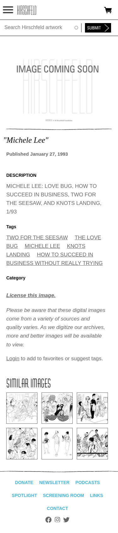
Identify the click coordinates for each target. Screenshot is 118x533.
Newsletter (54, 482)
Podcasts (88, 482)
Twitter (66, 520)
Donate (24, 482)
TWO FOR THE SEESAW (37, 238)
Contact (57, 508)
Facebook (48, 520)
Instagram (57, 520)
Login (13, 359)
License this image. (31, 295)
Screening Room (63, 495)
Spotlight (24, 495)
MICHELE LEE (42, 246)
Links (96, 495)
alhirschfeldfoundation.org (26, 10)
